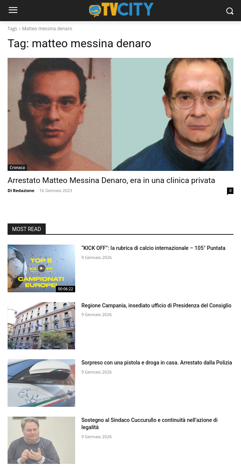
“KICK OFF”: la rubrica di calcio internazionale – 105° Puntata (153, 248)
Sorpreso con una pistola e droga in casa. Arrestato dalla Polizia (156, 363)
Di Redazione (21, 190)
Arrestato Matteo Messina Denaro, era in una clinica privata (111, 180)
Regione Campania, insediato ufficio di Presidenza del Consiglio (156, 305)
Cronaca (17, 167)
